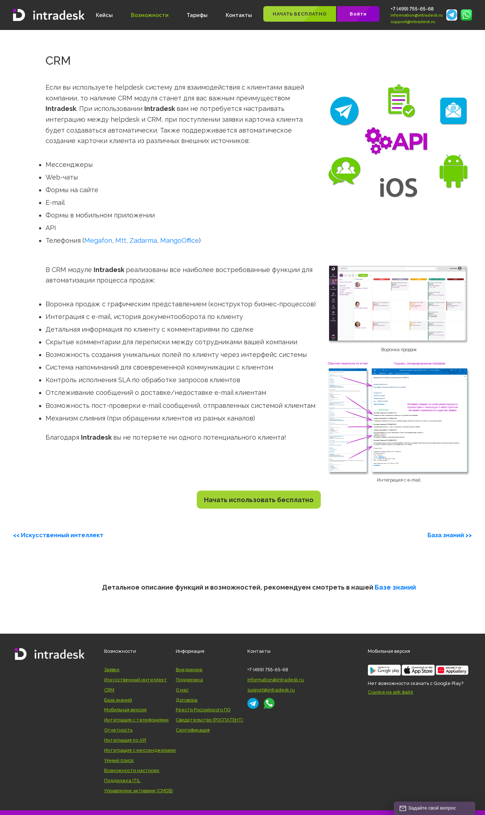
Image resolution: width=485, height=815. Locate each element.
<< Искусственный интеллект (58, 535)
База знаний (118, 700)
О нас (182, 690)
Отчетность (118, 730)
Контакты (239, 15)
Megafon (98, 240)
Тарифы (197, 15)
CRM (109, 690)
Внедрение (189, 669)
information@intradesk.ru (417, 15)
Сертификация (193, 730)
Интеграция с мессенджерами (140, 750)
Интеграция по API (125, 740)
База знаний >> (449, 535)
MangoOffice (179, 240)
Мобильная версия (125, 709)
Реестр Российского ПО (203, 709)
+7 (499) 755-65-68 (412, 9)
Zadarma (143, 240)
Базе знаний (395, 587)
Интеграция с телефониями (136, 720)
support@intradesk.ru (413, 21)
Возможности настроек (131, 770)
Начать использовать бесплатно (259, 500)
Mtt (120, 240)
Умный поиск (119, 760)
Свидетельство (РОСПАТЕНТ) (209, 720)
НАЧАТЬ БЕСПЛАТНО (299, 14)
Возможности (150, 15)
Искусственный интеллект (135, 679)
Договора (186, 700)
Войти (358, 14)
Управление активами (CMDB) (138, 790)
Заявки (111, 669)
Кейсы (104, 15)
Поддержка (189, 679)
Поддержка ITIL (122, 780)
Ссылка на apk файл (390, 692)
